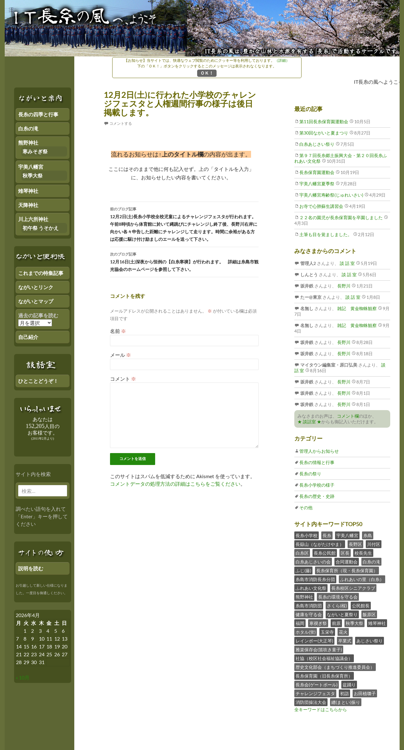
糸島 (367, 535)
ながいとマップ (35, 301)
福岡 (300, 623)
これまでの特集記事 (40, 273)
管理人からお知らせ (319, 451)
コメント (123, 379)
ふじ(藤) (303, 570)
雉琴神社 (377, 623)
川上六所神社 (33, 219)
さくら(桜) (337, 605)
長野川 (343, 285)
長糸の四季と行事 (38, 114)
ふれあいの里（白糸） (362, 579)
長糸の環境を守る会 (338, 596)
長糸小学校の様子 (316, 485)
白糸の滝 (371, 561)
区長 (345, 553)
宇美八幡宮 (347, 535)
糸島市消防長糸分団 (315, 579)
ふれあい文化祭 (311, 588)
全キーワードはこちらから (320, 709)
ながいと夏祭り (342, 614)
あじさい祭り (369, 640)
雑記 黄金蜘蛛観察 (356, 308)
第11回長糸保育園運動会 (323, 121)
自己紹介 (28, 337)
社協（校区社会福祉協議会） (324, 658)
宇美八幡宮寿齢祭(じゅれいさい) (331, 195)
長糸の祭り (310, 473)
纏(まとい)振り (345, 702)
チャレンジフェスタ (315, 693)
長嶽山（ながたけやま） (320, 544)
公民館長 (361, 605)
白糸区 (302, 553)
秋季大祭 (354, 623)
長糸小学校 (306, 535)
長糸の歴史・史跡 (316, 496)
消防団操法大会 (311, 702)
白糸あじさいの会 (313, 561)
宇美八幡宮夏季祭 (316, 183)
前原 (336, 623)
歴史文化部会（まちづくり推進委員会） (335, 667)
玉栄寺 (327, 632)
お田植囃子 (365, 693)
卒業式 (344, 640)
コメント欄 (348, 416)
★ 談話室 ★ (309, 421)
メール (120, 355)
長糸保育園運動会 (316, 172)
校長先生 (363, 553)
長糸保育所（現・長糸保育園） (347, 570)
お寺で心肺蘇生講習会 (321, 206)
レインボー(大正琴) (314, 640)
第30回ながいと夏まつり (323, 132)
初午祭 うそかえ (41, 228)
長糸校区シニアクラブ (353, 588)
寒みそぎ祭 (35, 151)
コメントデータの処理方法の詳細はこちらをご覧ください (175, 484)
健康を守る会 (309, 614)
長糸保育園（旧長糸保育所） (324, 676)
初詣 (344, 693)
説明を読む (30, 568)
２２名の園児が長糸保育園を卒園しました (341, 217)
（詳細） (282, 60)
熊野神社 (304, 596)
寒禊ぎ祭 (318, 623)
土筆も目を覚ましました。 (325, 234)
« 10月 (22, 677)
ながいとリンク (35, 287)
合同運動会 (347, 561)
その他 (305, 507)
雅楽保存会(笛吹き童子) (319, 649)
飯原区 (369, 614)
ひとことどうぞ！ (38, 381)
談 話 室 (347, 263)
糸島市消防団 (309, 605)
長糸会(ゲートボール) (317, 684)
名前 (118, 331)
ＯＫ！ (206, 73)
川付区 (373, 544)
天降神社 (28, 205)
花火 (343, 632)
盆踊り (349, 684)
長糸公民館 (325, 553)
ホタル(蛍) (306, 632)
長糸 (327, 535)
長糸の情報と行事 (316, 462)
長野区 (355, 544)
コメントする (120, 123)
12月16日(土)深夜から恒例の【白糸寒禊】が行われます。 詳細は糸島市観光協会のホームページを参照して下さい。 (184, 261)
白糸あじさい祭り (316, 144)
